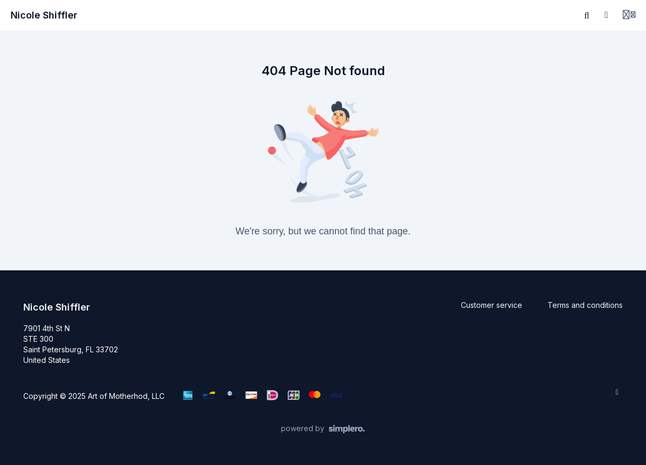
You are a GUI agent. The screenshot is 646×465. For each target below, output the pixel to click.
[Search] (587, 15)
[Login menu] (629, 15)
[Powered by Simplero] (323, 429)
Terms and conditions (585, 304)
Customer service (491, 304)
